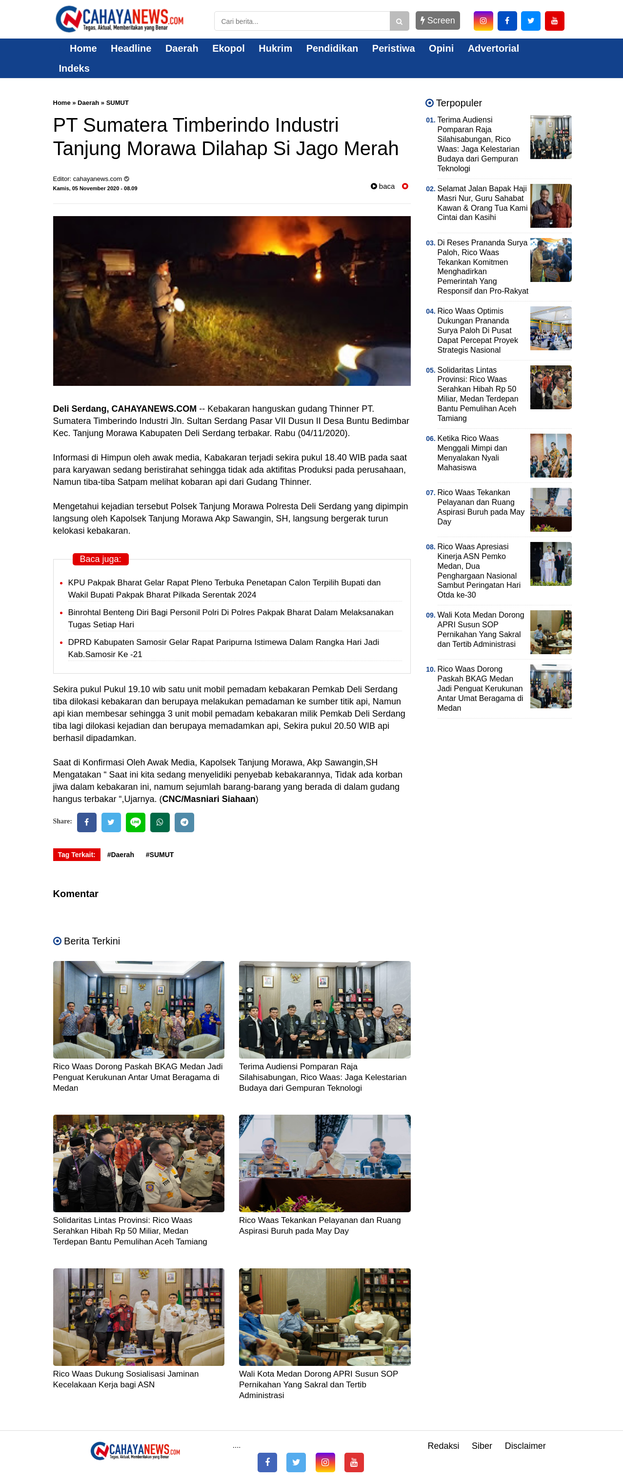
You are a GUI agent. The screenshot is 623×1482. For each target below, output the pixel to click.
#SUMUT (160, 855)
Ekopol (228, 48)
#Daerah (120, 855)
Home (78, 48)
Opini (441, 48)
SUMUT (117, 102)
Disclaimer (525, 1446)
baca (383, 186)
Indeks (74, 68)
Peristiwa (393, 48)
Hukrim (275, 48)
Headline (131, 48)
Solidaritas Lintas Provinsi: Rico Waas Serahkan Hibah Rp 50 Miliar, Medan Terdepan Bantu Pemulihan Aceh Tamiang (130, 1231)
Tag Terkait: (77, 855)
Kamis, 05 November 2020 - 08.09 (95, 188)
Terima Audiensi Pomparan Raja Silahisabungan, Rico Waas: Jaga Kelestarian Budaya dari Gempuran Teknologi (322, 1077)
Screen (438, 20)
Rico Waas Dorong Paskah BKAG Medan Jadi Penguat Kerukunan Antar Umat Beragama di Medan (138, 1077)
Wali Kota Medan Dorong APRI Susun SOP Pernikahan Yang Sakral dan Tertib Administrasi (318, 1384)
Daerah (182, 48)
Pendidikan (332, 48)
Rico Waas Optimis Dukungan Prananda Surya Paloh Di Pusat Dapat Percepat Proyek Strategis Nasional (478, 330)
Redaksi (443, 1446)
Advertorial (494, 48)
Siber (482, 1446)
